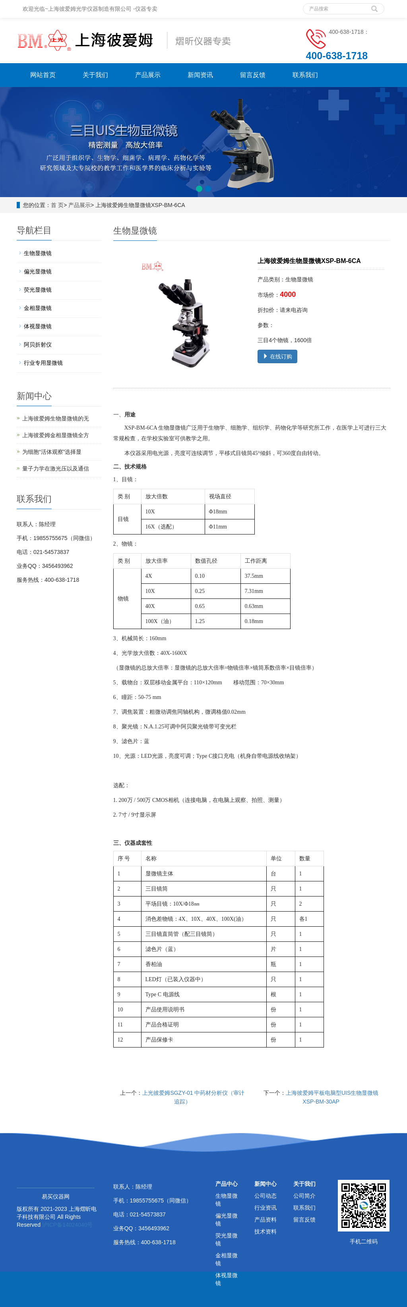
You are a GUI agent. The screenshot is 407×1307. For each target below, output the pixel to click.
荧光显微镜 (38, 290)
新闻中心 (265, 1184)
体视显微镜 (38, 326)
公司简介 (304, 1196)
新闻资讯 (200, 75)
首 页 (57, 205)
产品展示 (148, 75)
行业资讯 (265, 1207)
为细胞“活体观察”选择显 (51, 452)
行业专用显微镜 (43, 363)
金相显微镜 (38, 308)
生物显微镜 (38, 253)
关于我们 (95, 75)
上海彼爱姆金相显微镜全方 (55, 435)
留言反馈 (253, 75)
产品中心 (226, 1184)
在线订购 (277, 356)
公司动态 (265, 1196)
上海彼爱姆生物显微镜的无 (55, 418)
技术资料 (265, 1231)
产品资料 (265, 1219)
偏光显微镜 (38, 271)
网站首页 (43, 75)
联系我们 (305, 75)
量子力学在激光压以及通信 (55, 468)
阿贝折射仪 (38, 344)
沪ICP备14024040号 (67, 1225)
